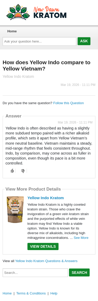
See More (81, 238)
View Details (43, 246)
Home (12, 31)
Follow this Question (68, 103)
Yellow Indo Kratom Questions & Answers (46, 261)
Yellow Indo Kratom (45, 198)
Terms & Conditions (31, 293)
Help (53, 293)
